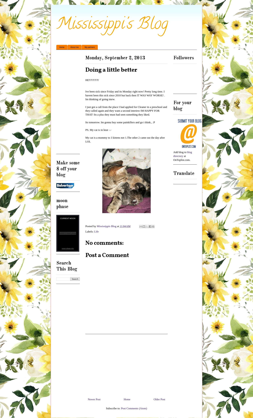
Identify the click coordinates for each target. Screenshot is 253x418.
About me (74, 47)
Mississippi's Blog (112, 25)
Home (61, 47)
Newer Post (94, 399)
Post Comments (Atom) (134, 408)
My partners (90, 47)
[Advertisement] (126, 364)
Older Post (159, 399)
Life (96, 231)
